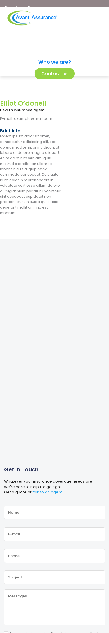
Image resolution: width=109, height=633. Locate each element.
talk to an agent (47, 492)
